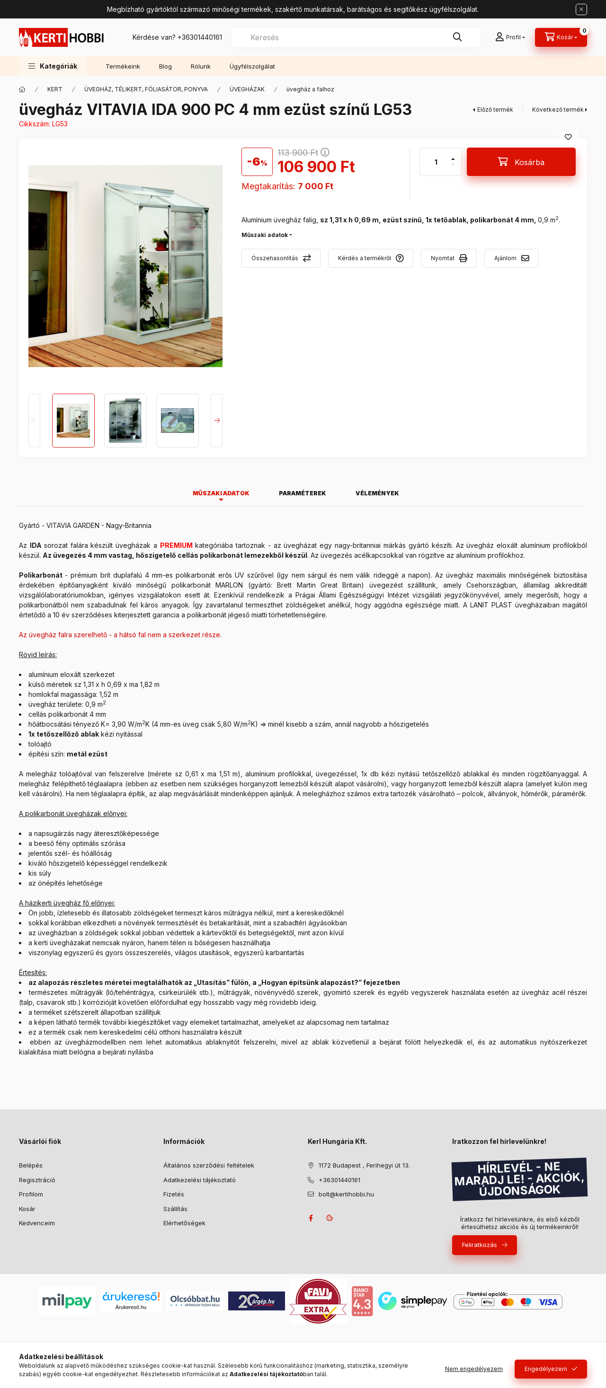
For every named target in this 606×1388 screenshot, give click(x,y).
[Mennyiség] (436, 162)
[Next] (217, 420)
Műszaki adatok (264, 234)
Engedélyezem (546, 1368)
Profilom (31, 1194)
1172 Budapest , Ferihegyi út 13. (364, 1165)
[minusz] (453, 169)
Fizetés (173, 1194)
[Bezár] (581, 9)
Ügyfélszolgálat (252, 66)
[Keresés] (457, 37)
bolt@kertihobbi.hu (346, 1194)
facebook (310, 1218)
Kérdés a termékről (364, 258)
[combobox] (356, 37)
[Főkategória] (22, 89)
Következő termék (558, 109)
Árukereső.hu (131, 1307)
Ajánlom (505, 258)
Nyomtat (442, 258)
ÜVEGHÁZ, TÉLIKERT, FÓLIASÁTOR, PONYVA (146, 89)
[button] (53, 66)
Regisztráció (37, 1180)
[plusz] (453, 155)
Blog (165, 66)
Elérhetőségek (184, 1223)
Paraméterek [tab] (302, 493)
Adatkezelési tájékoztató (199, 1180)
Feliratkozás (479, 1244)
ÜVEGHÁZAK (247, 89)
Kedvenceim (37, 1223)
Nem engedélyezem (474, 1368)
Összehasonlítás (274, 258)
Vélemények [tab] (377, 493)
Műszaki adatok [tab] (221, 493)
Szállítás (175, 1208)
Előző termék (495, 109)
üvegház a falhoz (310, 89)
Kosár (27, 1208)
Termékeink (123, 66)
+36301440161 (200, 37)
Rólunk (201, 66)
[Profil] (510, 37)
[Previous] (34, 420)
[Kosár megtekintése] (561, 37)
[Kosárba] (521, 162)
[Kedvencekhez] (568, 137)
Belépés (31, 1165)
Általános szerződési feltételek (208, 1165)
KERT (54, 89)
